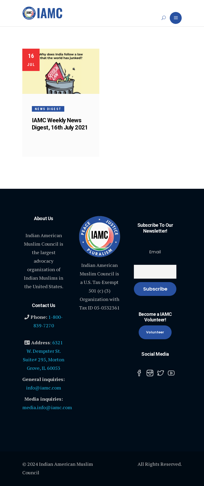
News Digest (48, 109)
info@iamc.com (43, 387)
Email (155, 252)
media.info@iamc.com (47, 407)
